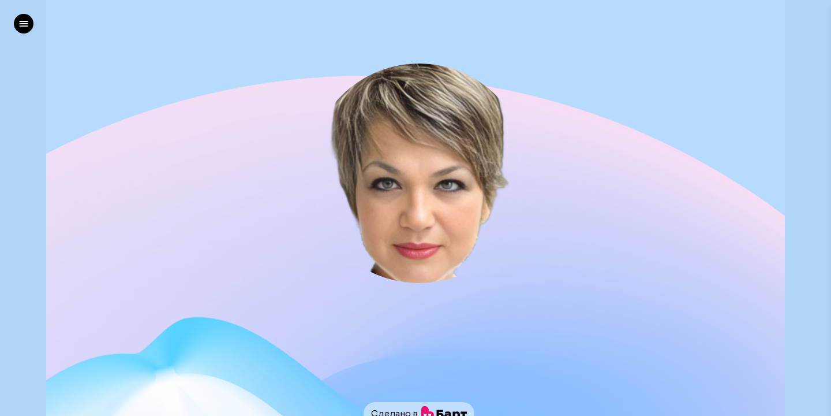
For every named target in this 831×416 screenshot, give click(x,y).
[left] (23, 24)
